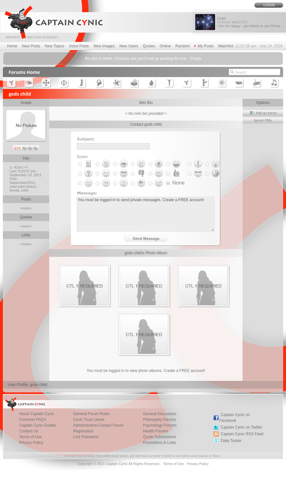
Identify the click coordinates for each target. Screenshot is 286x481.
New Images (104, 46)
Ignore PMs (263, 120)
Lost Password (85, 437)
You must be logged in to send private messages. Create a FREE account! (145, 214)
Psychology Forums (159, 425)
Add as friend (262, 113)
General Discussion (159, 414)
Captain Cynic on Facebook (234, 418)
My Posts (203, 46)
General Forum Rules (91, 414)
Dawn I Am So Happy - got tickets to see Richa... (250, 22)
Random (182, 46)
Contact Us (28, 431)
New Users (129, 46)
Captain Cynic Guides (37, 425)
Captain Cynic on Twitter (241, 427)
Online (165, 46)
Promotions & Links (159, 442)
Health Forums (155, 431)
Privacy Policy (31, 442)
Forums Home (24, 72)
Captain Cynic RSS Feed (242, 434)
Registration (83, 431)
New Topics (54, 46)
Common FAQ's (32, 419)
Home (12, 46)
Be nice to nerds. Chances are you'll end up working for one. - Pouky (143, 58)
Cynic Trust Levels (88, 419)
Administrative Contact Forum (98, 425)
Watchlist (225, 46)
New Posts (31, 46)
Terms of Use (30, 437)
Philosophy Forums (159, 419)
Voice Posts (79, 46)
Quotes (149, 46)
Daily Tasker (231, 440)
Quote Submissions (159, 437)
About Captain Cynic (36, 414)
